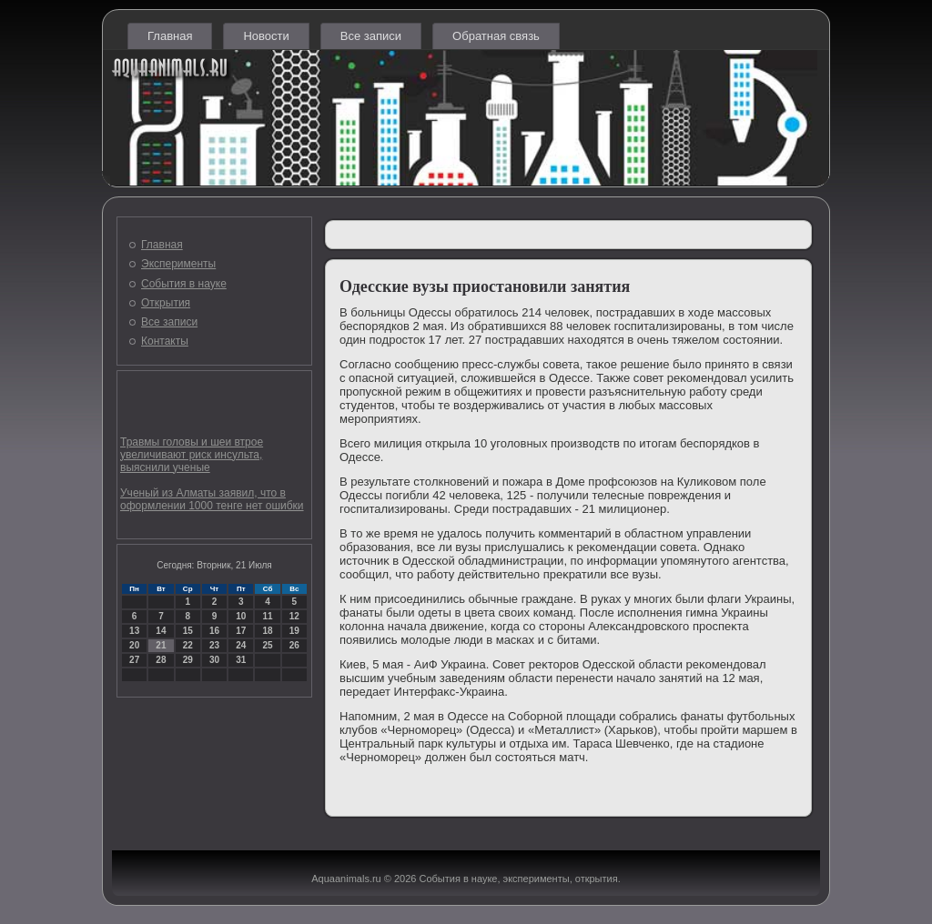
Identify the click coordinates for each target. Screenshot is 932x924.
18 (267, 631)
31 (241, 660)
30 (214, 660)
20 (134, 645)
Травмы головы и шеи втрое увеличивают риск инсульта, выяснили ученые (191, 455)
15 (188, 631)
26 (294, 645)
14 (161, 631)
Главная (169, 36)
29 (188, 660)
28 (161, 660)
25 (267, 645)
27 (134, 660)
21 (161, 645)
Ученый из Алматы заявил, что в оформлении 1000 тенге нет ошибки (212, 499)
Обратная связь (496, 36)
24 (241, 645)
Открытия (165, 302)
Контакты (164, 341)
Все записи (370, 36)
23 (214, 645)
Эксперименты (178, 263)
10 (241, 616)
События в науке (184, 283)
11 (267, 616)
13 (134, 631)
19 (294, 631)
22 (188, 645)
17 (241, 631)
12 (294, 616)
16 (214, 631)
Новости (266, 36)
